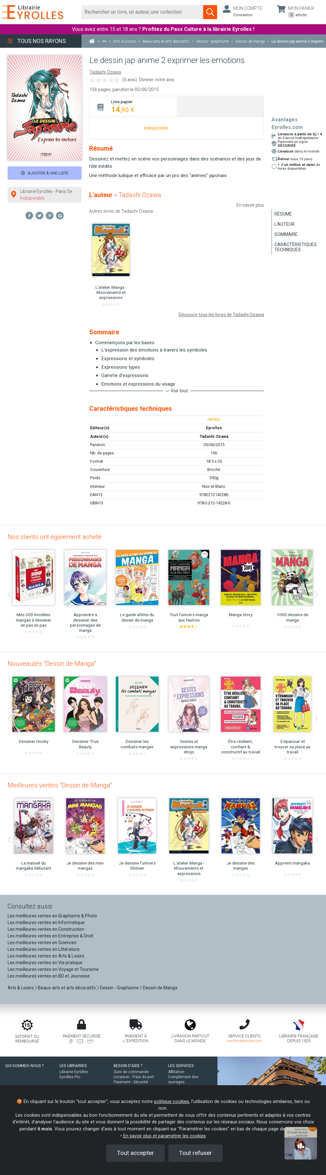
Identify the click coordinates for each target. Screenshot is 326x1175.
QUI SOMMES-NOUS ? (24, 1066)
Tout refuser (195, 1153)
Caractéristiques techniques (295, 247)
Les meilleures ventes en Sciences (42, 942)
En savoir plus (250, 205)
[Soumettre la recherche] (210, 12)
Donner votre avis (156, 79)
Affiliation (176, 1072)
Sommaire (286, 234)
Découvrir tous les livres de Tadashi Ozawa (221, 314)
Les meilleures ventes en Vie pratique (45, 962)
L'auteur (284, 224)
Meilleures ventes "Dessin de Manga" (60, 785)
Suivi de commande (131, 1072)
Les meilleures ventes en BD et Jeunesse (49, 976)
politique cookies (171, 1101)
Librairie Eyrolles (74, 1072)
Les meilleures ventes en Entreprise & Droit (50, 935)
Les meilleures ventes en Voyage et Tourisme (53, 969)
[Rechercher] (142, 12)
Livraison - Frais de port (134, 1077)
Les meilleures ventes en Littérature (44, 949)
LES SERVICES (181, 1066)
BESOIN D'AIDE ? (128, 1066)
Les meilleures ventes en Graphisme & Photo (52, 915)
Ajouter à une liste (44, 173)
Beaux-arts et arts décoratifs (67, 987)
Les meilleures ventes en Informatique (46, 922)
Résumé (283, 214)
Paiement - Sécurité (131, 1082)
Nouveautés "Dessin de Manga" (52, 663)
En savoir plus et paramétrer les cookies (164, 1136)
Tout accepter (135, 1153)
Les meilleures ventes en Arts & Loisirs (46, 955)
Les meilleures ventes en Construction (46, 929)
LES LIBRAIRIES (73, 1066)
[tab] (133, 106)
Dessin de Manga (160, 987)
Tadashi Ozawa (105, 72)
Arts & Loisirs (21, 987)
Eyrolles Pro (70, 1077)
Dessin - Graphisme (119, 987)
